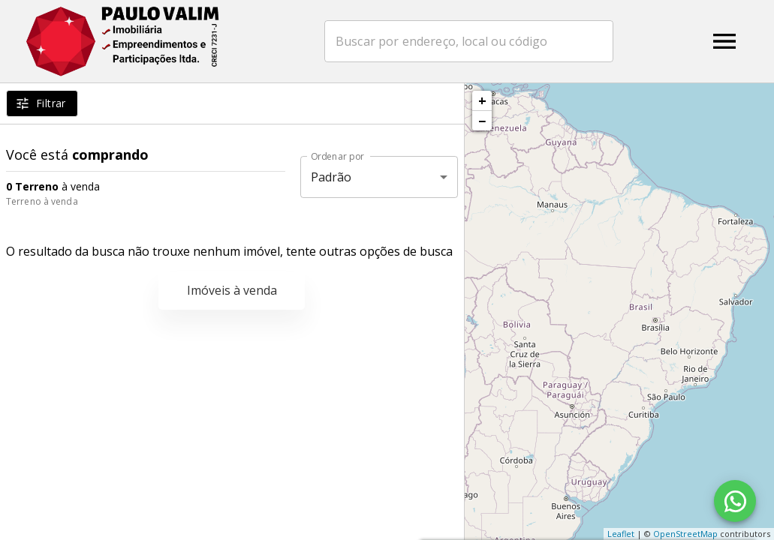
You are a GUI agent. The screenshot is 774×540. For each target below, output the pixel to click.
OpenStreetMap (685, 533)
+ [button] (482, 101)
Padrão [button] (331, 177)
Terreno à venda (42, 201)
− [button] (482, 121)
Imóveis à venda (232, 290)
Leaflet (620, 533)
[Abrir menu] (724, 41)
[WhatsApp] (735, 501)
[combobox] (473, 41)
